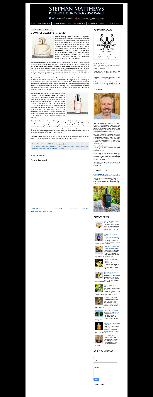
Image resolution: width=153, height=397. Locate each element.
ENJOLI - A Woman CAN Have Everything (111, 222)
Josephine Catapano (80, 146)
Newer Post (35, 208)
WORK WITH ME (114, 23)
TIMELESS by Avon (109, 336)
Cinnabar (64, 146)
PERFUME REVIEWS (44, 23)
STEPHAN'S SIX (93, 23)
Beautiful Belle (44, 146)
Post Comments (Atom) (45, 211)
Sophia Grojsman (47, 148)
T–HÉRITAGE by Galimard (111, 310)
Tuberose (54, 148)
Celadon (59, 146)
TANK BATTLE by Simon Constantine (107, 175)
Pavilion (40, 148)
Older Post (85, 208)
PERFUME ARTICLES (59, 23)
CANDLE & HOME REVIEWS (76, 23)
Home (60, 208)
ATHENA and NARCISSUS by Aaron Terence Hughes (111, 247)
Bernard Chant (52, 146)
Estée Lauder (70, 146)
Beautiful (38, 146)
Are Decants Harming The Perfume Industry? (111, 273)
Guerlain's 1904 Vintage (110, 297)
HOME (33, 23)
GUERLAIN (103, 23)
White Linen (60, 148)
